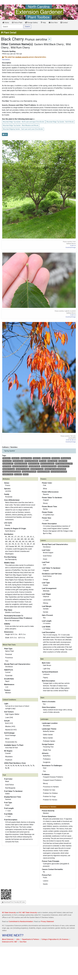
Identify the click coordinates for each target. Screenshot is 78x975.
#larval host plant (34, 463)
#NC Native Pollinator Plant (64, 463)
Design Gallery (31, 23)
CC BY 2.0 (73, 245)
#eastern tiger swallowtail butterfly (55, 469)
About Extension (8, 939)
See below (6, 59)
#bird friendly (7, 466)
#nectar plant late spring (20, 466)
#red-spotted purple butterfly (11, 471)
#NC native (43, 461)
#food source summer (47, 463)
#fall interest (55, 458)
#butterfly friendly (34, 466)
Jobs (18, 939)
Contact (64, 23)
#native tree (36, 458)
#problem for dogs (8, 469)
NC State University (9, 913)
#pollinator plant (8, 463)
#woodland (18, 474)
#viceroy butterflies (43, 471)
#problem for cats (63, 466)
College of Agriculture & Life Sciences (55, 939)
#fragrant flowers (26, 458)
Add (5, 134)
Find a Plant (17, 23)
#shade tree (15, 458)
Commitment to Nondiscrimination (21, 921)
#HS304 (25, 474)
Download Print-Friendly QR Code (13, 902)
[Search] (12, 27)
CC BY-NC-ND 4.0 (71, 440)
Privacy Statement (47, 921)
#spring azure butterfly (29, 471)
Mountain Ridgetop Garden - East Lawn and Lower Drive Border (23, 129)
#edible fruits (63, 461)
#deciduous (6, 458)
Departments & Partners (30, 939)
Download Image (71, 247)
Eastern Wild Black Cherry (49, 44)
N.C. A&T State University (28, 913)
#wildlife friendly (8, 474)
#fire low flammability (31, 461)
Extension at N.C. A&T (9, 942)
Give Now (53, 23)
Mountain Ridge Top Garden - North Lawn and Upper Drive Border (23, 122)
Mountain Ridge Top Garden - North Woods (60, 122)
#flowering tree (65, 458)
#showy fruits (7, 461)
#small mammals (18, 461)
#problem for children (22, 469)
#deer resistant (52, 461)
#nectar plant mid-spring (49, 466)
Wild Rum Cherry (20, 47)
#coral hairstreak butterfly (58, 471)
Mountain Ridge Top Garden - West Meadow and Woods (20, 125)
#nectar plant (46, 458)
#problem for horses (37, 469)
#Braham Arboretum (21, 463)
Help (43, 23)
